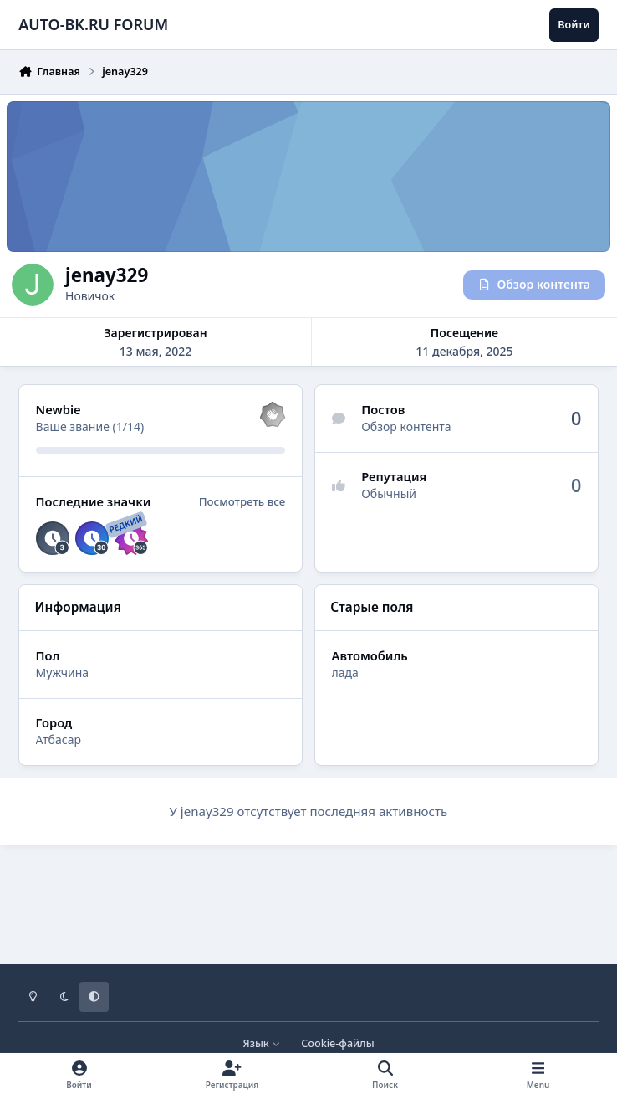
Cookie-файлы (337, 1043)
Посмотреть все (242, 501)
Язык (261, 1043)
